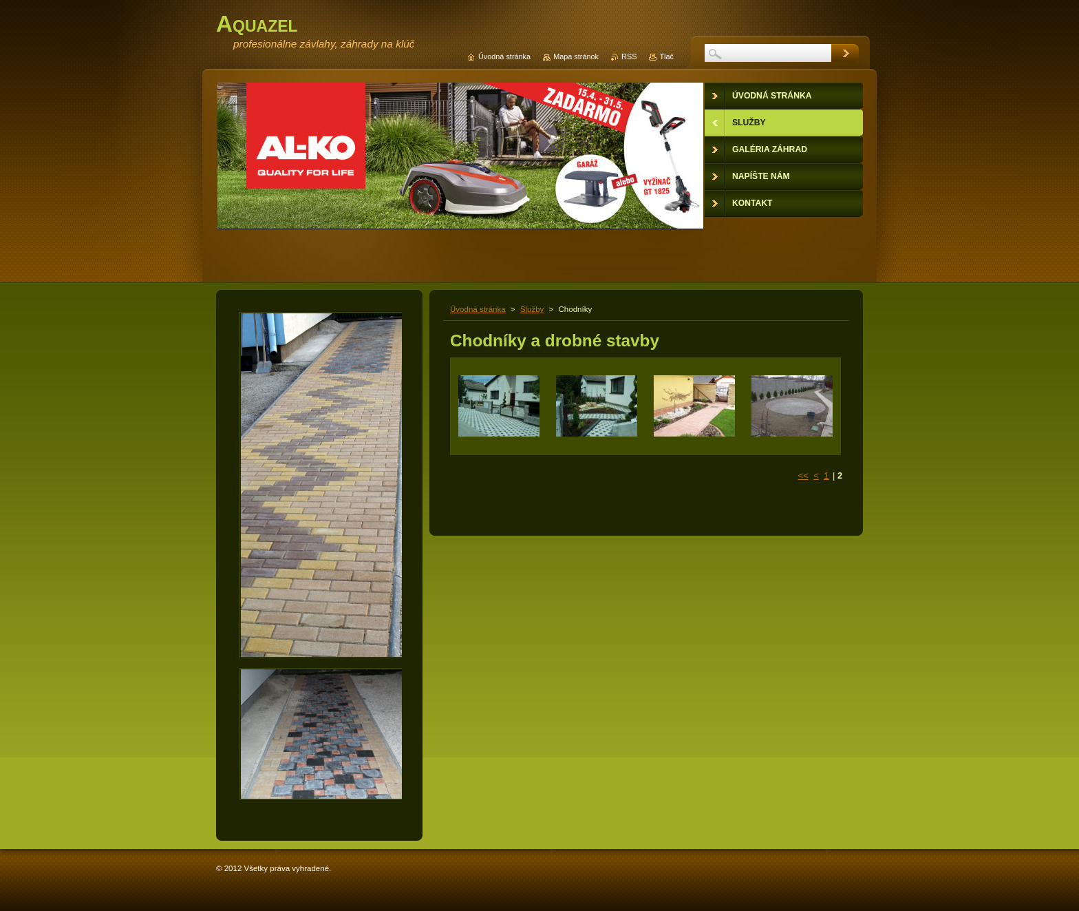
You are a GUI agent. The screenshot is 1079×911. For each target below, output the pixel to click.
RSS (629, 56)
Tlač (666, 56)
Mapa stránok (576, 56)
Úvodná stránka (478, 309)
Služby (532, 309)
